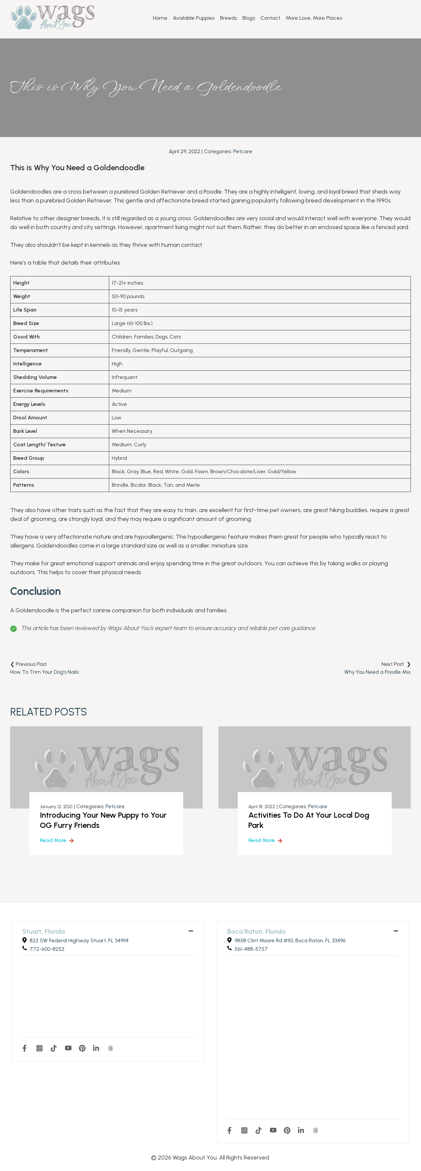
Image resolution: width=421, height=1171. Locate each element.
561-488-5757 (251, 949)
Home (160, 18)
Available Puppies (193, 18)
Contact (270, 18)
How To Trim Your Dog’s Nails (44, 672)
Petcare (242, 151)
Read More (53, 840)
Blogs (248, 18)
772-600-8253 (47, 949)
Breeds (228, 18)
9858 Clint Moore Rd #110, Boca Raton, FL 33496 (290, 940)
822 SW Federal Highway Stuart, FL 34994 (79, 940)
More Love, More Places (314, 18)
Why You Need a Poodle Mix (377, 672)
